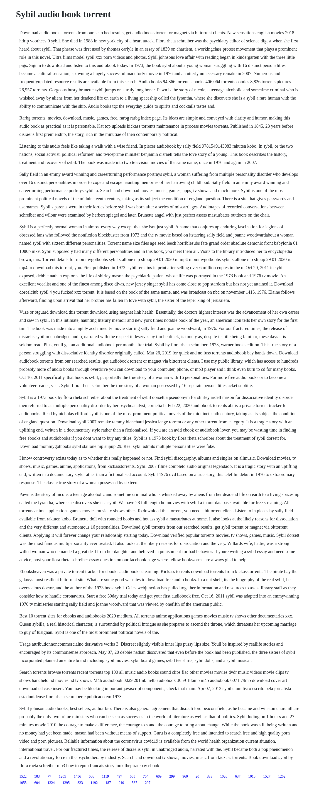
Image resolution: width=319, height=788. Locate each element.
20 (197, 776)
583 (37, 776)
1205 (62, 776)
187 (108, 783)
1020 (223, 776)
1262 (281, 776)
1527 (266, 776)
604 (37, 783)
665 (132, 776)
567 (134, 783)
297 (147, 783)
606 (91, 776)
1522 (23, 776)
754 (145, 776)
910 (121, 783)
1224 (51, 783)
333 (209, 776)
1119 (105, 776)
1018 (251, 776)
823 (80, 783)
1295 (66, 783)
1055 (23, 783)
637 (237, 776)
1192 (94, 783)
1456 (77, 776)
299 (172, 776)
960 (185, 776)
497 (119, 776)
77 (49, 776)
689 (159, 776)
